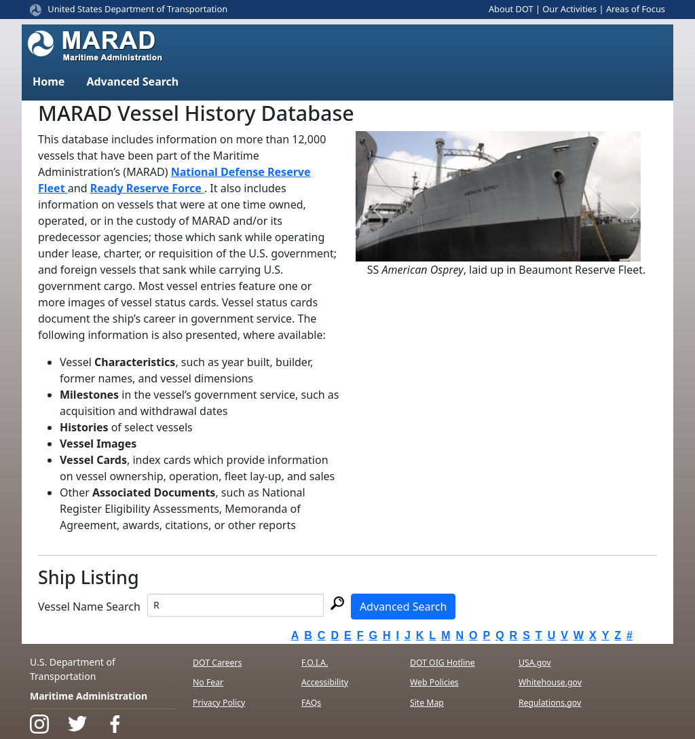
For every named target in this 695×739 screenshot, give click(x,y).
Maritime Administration (88, 695)
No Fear (208, 682)
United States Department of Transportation (137, 9)
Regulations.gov (550, 702)
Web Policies (434, 682)
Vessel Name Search (89, 606)
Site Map (427, 702)
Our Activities (569, 9)
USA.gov (535, 662)
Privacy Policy (219, 702)
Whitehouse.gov (550, 682)
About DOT (511, 9)
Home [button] (48, 81)
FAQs (311, 702)
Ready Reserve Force (147, 188)
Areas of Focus (635, 9)
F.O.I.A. (314, 662)
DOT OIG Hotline (442, 662)
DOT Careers (217, 662)
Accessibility (324, 682)
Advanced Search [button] (132, 81)
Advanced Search (403, 606)
